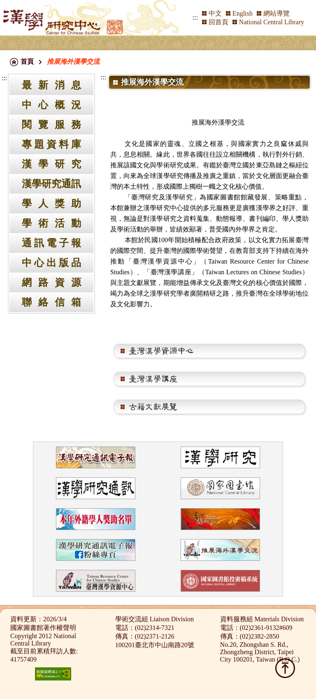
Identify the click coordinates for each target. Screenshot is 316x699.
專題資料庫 (51, 144)
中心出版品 (51, 262)
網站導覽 (276, 13)
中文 (215, 13)
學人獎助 (51, 203)
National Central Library (271, 22)
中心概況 (51, 105)
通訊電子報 (51, 243)
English (242, 13)
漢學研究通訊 (51, 183)
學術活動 (51, 223)
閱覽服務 (51, 124)
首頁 (27, 61)
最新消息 (51, 85)
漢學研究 (51, 164)
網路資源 (51, 282)
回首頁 (218, 22)
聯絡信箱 (51, 302)
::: (195, 17)
